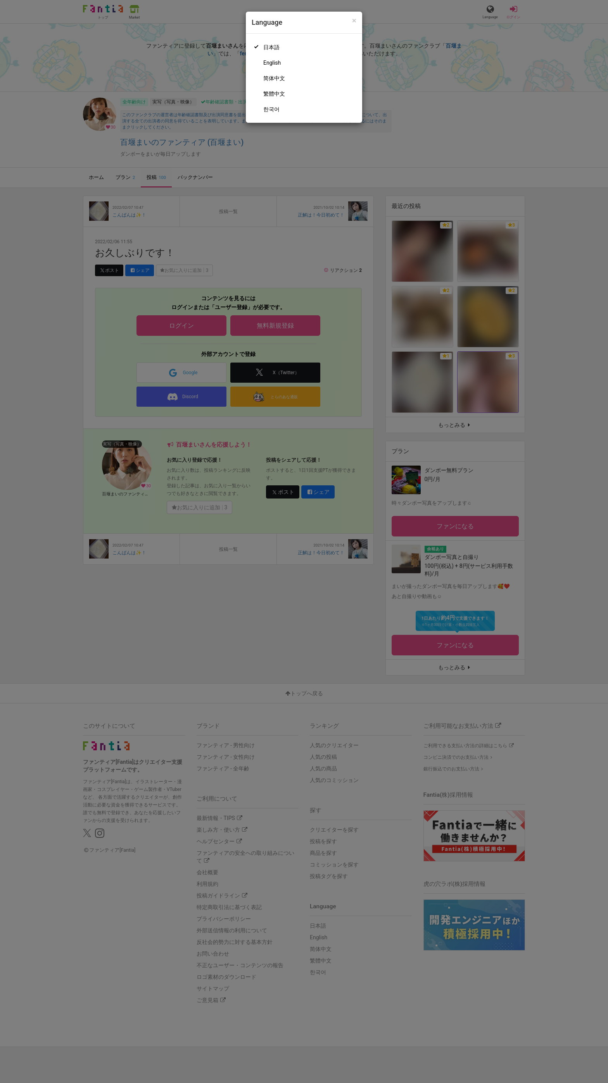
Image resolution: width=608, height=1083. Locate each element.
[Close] (354, 21)
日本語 (271, 47)
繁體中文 (274, 94)
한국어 (271, 109)
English (272, 63)
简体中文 (274, 78)
